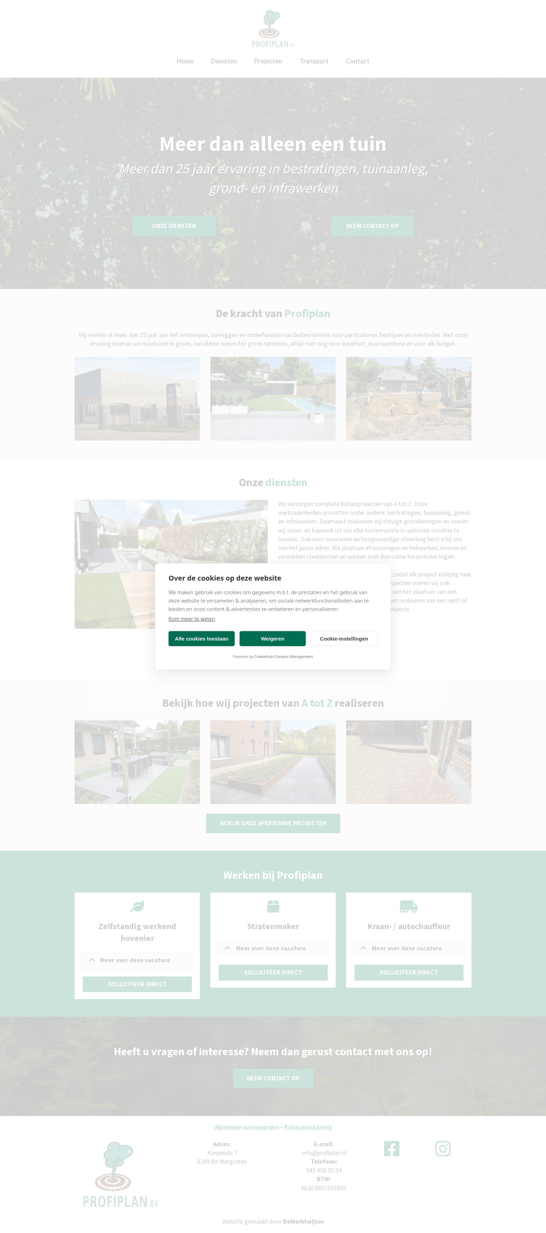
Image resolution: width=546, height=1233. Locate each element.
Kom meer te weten (192, 618)
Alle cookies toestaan (201, 639)
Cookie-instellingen (344, 639)
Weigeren (272, 639)
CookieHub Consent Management (283, 656)
